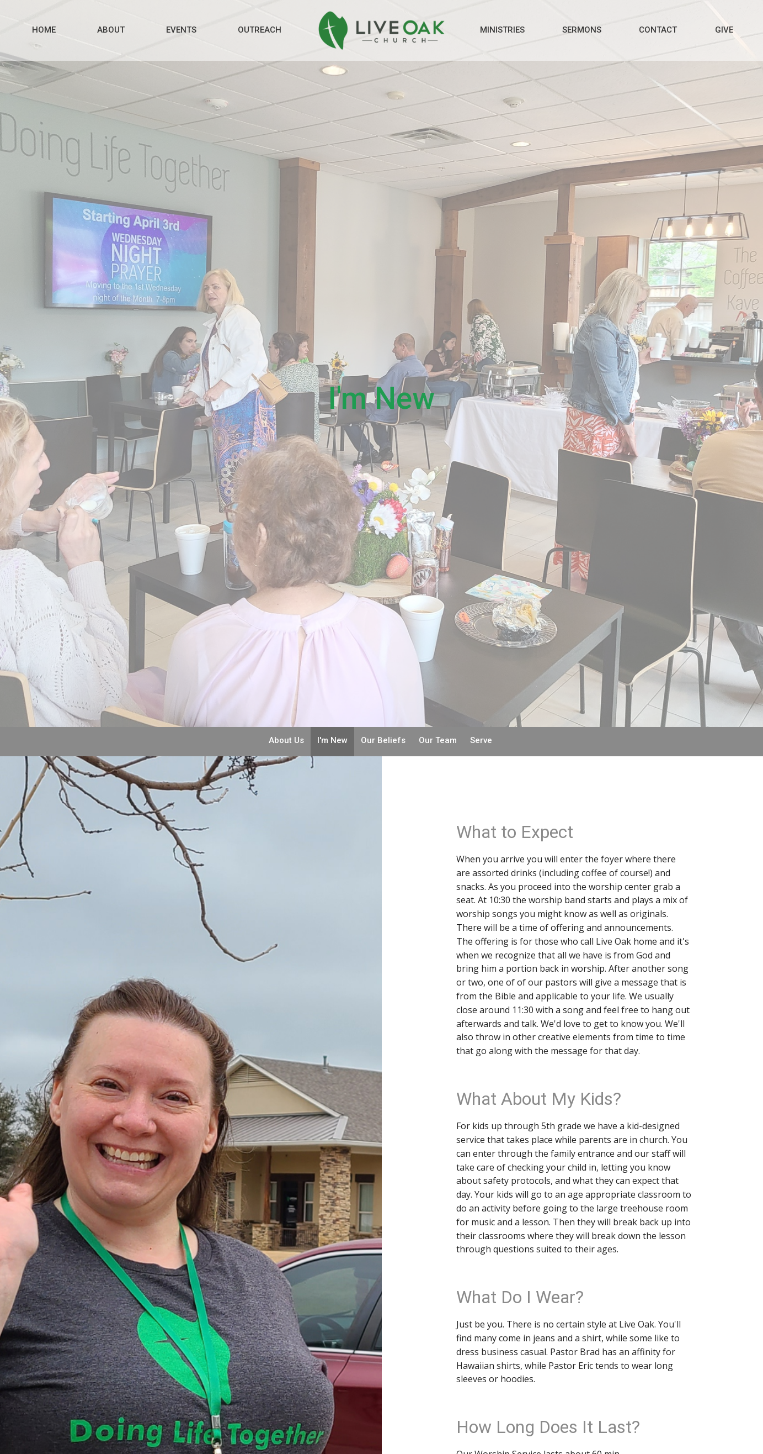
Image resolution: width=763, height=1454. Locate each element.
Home (44, 30)
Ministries (502, 30)
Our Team (438, 740)
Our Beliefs (383, 740)
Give (724, 30)
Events (181, 30)
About (111, 30)
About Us (286, 740)
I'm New (332, 740)
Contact (658, 30)
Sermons (581, 30)
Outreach (259, 30)
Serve (481, 740)
